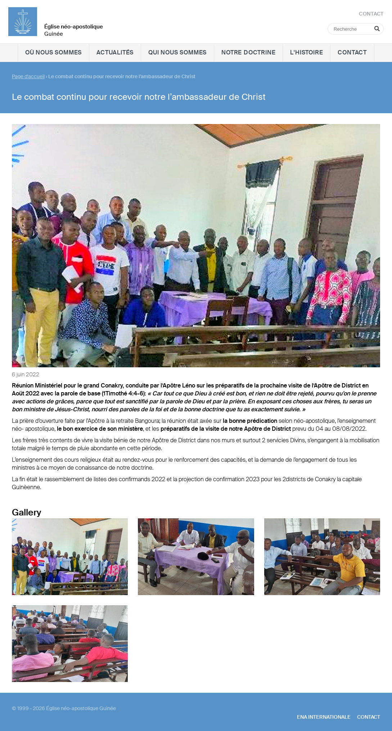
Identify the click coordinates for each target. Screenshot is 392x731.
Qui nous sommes (177, 52)
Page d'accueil (28, 76)
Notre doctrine (248, 52)
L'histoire (306, 52)
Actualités (115, 52)
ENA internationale (324, 717)
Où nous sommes (53, 52)
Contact (352, 52)
